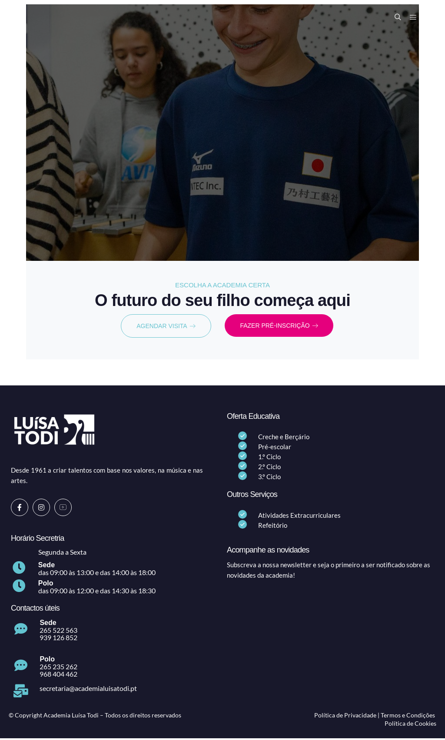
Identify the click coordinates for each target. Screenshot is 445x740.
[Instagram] (41, 508)
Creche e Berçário (283, 438)
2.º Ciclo (269, 468)
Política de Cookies (410, 725)
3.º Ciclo (269, 478)
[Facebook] (19, 508)
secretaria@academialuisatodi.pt (88, 689)
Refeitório (272, 526)
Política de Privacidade (345, 716)
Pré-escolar (274, 448)
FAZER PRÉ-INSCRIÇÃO (279, 326)
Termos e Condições (408, 716)
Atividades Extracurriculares (299, 516)
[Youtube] (63, 508)
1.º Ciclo (269, 458)
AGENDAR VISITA (165, 326)
